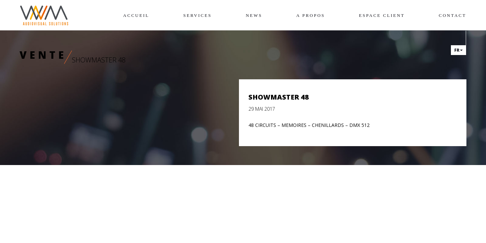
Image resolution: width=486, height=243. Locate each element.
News (254, 15)
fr (458, 50)
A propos (310, 15)
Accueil (136, 15)
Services (197, 15)
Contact (452, 15)
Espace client (382, 15)
